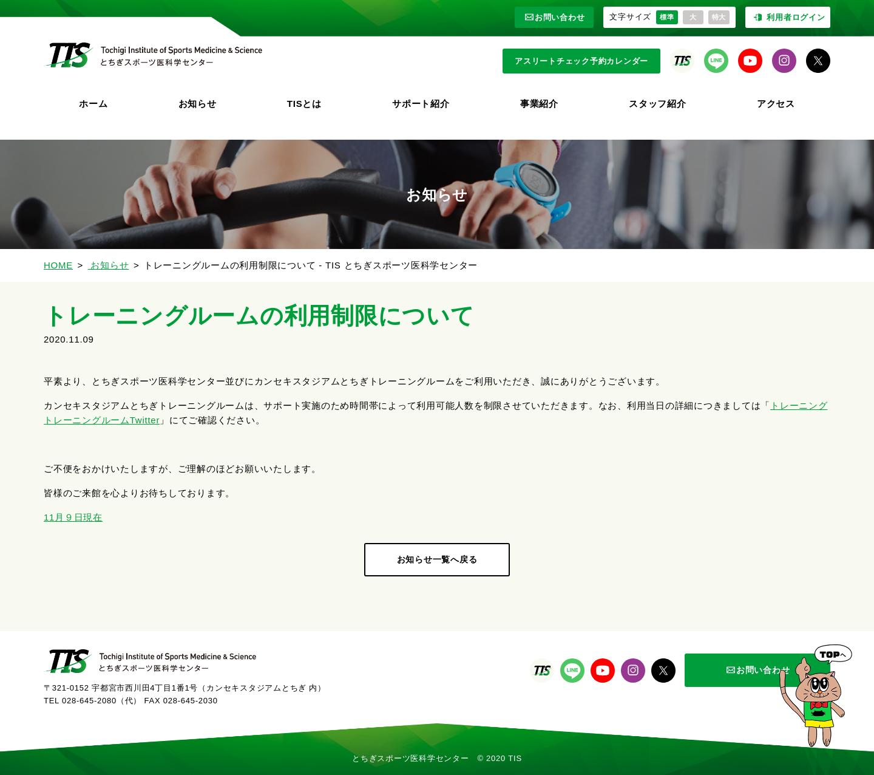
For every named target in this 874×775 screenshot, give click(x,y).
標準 (667, 17)
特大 (719, 17)
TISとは (304, 103)
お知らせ (197, 103)
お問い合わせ (554, 17)
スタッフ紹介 (657, 103)
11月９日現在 (73, 517)
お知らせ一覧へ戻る (437, 559)
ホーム (93, 103)
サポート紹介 (421, 103)
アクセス (776, 103)
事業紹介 (539, 103)
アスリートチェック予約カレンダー (581, 61)
